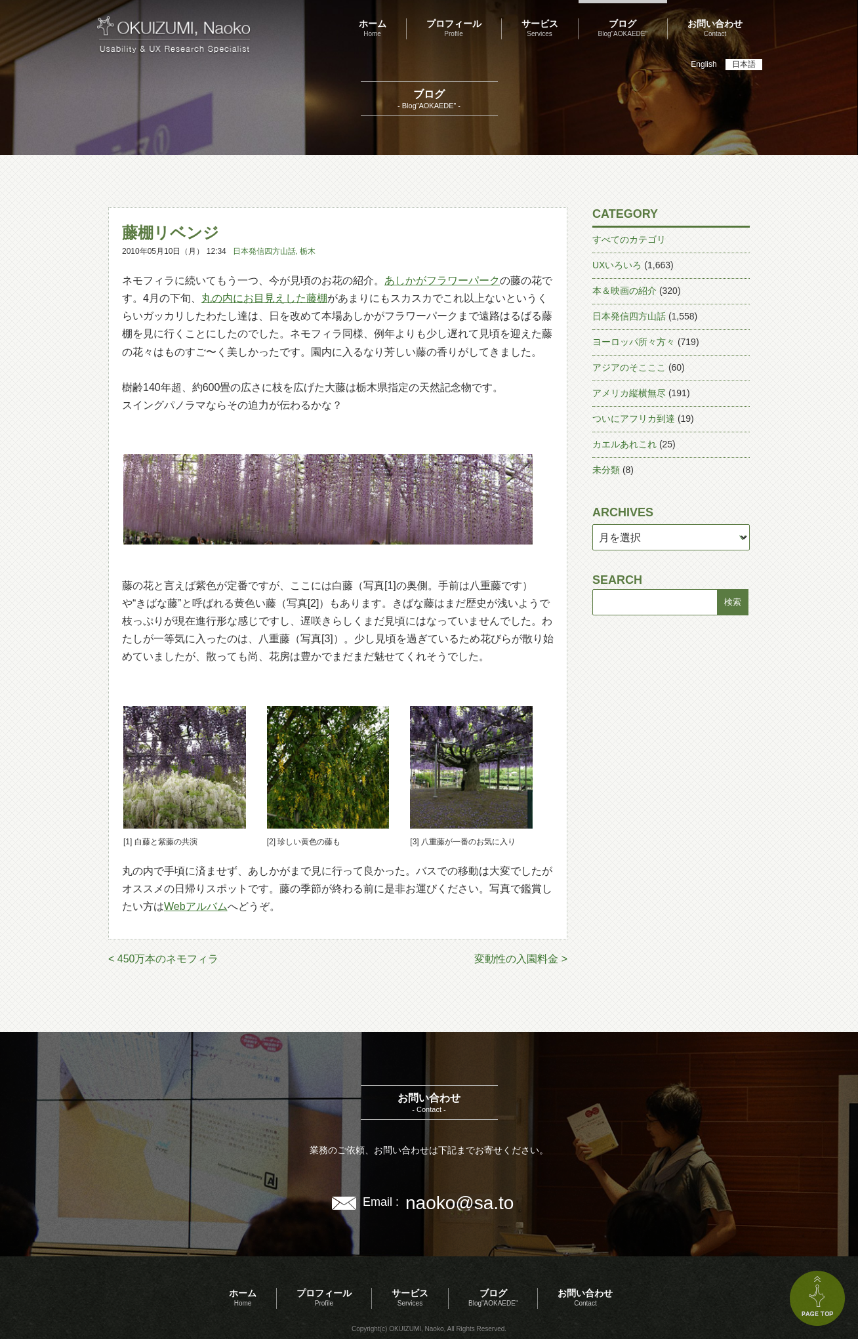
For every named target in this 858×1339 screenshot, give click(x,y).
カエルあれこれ (624, 444)
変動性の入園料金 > (520, 958)
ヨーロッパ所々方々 (633, 342)
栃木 (308, 251)
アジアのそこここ (629, 367)
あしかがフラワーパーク (442, 280)
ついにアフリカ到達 (633, 418)
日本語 (744, 64)
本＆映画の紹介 (624, 290)
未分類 (606, 469)
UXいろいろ (617, 265)
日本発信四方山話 (264, 251)
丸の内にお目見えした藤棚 (264, 298)
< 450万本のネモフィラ (163, 958)
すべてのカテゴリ (629, 239)
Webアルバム (196, 906)
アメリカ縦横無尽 (629, 393)
